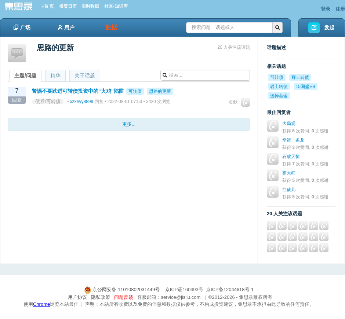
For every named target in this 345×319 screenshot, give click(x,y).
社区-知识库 (116, 6)
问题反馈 (123, 297)
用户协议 (77, 297)
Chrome (41, 304)
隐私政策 (100, 297)
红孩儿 (288, 189)
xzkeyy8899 (81, 101)
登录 (325, 9)
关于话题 (85, 75)
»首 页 (48, 6)
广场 (22, 27)
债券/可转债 (48, 101)
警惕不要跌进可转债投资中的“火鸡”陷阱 (78, 91)
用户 (66, 27)
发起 (329, 27)
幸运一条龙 (293, 140)
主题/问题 (25, 75)
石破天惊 (291, 156)
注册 (340, 9)
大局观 (288, 123)
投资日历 (68, 6)
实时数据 (90, 6)
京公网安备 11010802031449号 (122, 289)
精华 (55, 75)
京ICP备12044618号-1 (230, 289)
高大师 (288, 173)
